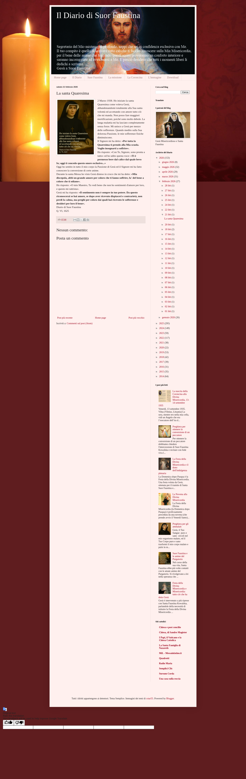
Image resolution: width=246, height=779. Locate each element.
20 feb (168, 224)
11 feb (168, 263)
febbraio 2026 (169, 181)
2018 (162, 357)
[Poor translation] (19, 723)
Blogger (170, 698)
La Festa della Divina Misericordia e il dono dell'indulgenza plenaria (173, 466)
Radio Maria (165, 663)
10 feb (168, 268)
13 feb (168, 253)
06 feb (168, 287)
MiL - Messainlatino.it (170, 653)
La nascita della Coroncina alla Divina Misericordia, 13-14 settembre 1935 (174, 398)
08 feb (168, 277)
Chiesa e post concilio (170, 627)
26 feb (168, 195)
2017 (162, 362)
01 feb (168, 311)
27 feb (168, 190)
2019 (162, 352)
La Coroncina (134, 77)
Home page (60, 77)
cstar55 (149, 698)
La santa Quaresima (173, 218)
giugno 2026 (168, 162)
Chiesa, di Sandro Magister (173, 632)
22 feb (168, 210)
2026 (162, 158)
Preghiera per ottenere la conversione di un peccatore (181, 430)
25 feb (168, 200)
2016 (162, 367)
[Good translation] (8, 723)
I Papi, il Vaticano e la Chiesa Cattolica (170, 639)
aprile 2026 (167, 172)
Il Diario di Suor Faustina (98, 15)
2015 (162, 371)
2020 (162, 347)
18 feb (168, 229)
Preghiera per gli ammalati (180, 525)
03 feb (168, 301)
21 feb (168, 214)
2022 (162, 338)
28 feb (168, 185)
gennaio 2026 (168, 317)
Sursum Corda (166, 673)
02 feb (168, 306)
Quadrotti (164, 658)
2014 (162, 376)
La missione (115, 77)
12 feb (168, 258)
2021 (162, 342)
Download (173, 77)
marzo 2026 (168, 176)
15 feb (168, 244)
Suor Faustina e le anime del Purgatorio (180, 556)
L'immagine (154, 77)
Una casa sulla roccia (169, 678)
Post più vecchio (136, 318)
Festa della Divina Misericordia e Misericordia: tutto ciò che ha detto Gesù (173, 590)
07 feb (168, 282)
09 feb (168, 273)
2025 (162, 323)
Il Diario (77, 77)
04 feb (168, 297)
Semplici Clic (166, 668)
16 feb (168, 239)
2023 (162, 333)
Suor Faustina (94, 77)
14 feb (168, 249)
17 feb (168, 234)
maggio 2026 (168, 167)
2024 (162, 328)
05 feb (168, 292)
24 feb (168, 205)
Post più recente (64, 318)
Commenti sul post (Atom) (80, 323)
